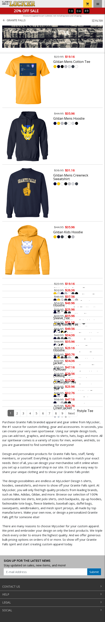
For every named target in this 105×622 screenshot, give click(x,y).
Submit (94, 572)
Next (71, 413)
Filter (97, 20)
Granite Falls (14, 20)
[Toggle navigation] (97, 4)
